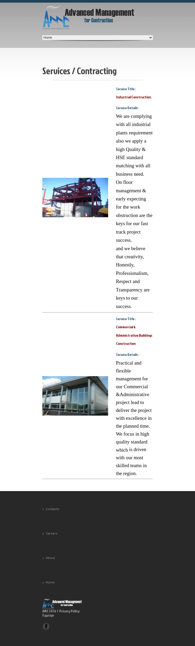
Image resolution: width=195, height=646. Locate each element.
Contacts (52, 509)
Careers (51, 533)
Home (50, 582)
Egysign (48, 615)
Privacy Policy (69, 610)
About (50, 557)
